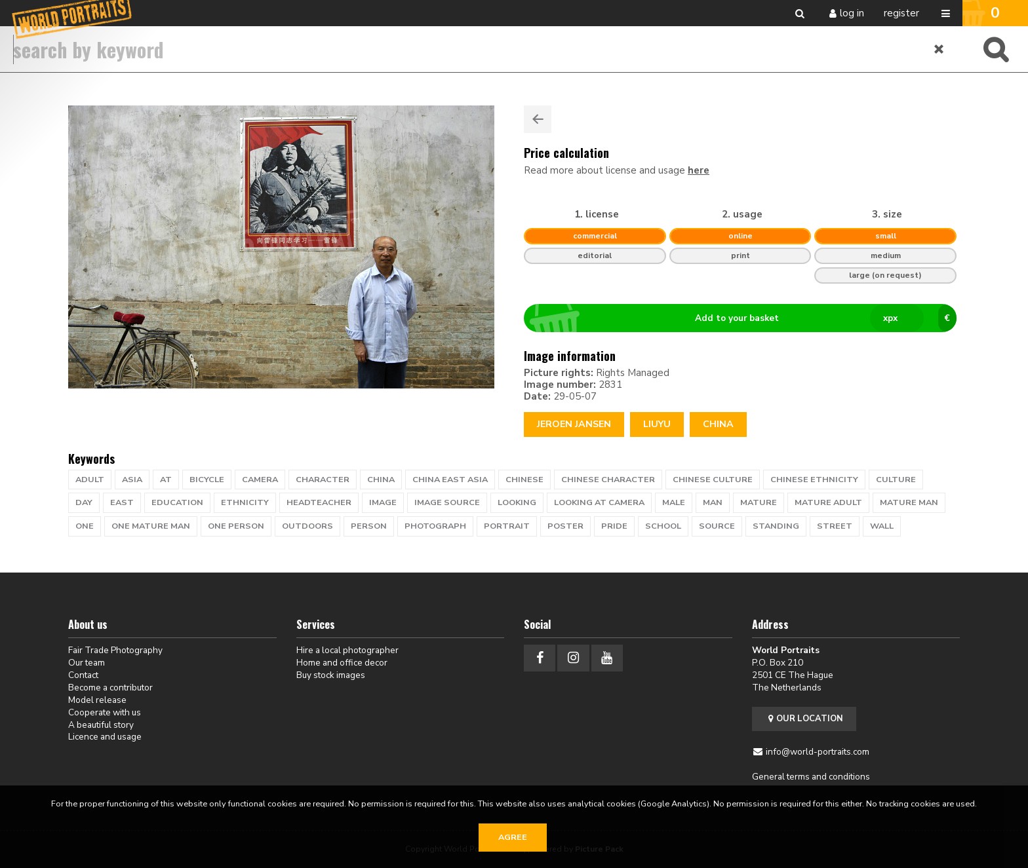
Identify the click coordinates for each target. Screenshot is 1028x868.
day (83, 502)
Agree (512, 837)
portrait (507, 526)
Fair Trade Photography (115, 650)
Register (901, 13)
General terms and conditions (811, 776)
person (369, 526)
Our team (86, 662)
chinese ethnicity (814, 479)
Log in (852, 13)
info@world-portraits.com (817, 751)
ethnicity (245, 502)
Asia (132, 479)
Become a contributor (110, 687)
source (717, 526)
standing (776, 526)
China (718, 424)
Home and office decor (341, 662)
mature (758, 502)
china (381, 479)
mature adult (828, 502)
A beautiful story (101, 725)
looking (517, 502)
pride (614, 526)
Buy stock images (330, 675)
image (383, 502)
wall (882, 526)
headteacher (319, 502)
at (166, 479)
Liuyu (657, 424)
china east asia (450, 479)
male (673, 502)
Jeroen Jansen (574, 424)
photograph (435, 526)
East (122, 502)
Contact (83, 675)
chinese (524, 479)
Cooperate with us (104, 712)
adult (89, 479)
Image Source (447, 502)
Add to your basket (746, 318)
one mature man (150, 526)
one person (236, 526)
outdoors (307, 526)
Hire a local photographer (347, 650)
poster (565, 526)
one (84, 526)
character (322, 479)
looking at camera (599, 502)
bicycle (206, 479)
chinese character (608, 479)
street (834, 526)
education (177, 502)
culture (896, 479)
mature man (909, 502)
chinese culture (713, 479)
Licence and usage (105, 736)
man (712, 502)
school (663, 526)
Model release (97, 700)
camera (260, 479)
